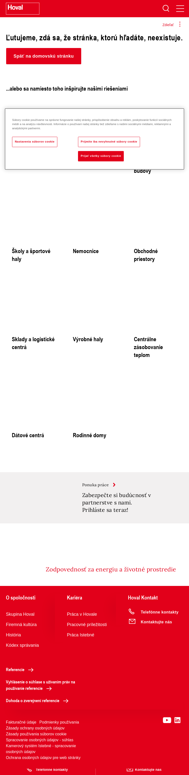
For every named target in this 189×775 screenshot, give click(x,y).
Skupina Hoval (20, 620)
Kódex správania (22, 651)
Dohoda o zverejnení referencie (38, 707)
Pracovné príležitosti (87, 631)
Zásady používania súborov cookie (36, 740)
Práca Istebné (80, 641)
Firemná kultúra (21, 631)
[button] (43, 56)
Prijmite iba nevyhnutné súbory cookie (109, 141)
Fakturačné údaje (21, 729)
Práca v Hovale (82, 620)
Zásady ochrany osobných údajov (35, 734)
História (13, 641)
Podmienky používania (59, 729)
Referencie (21, 676)
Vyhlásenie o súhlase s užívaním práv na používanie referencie (40, 691)
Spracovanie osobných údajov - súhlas (39, 746)
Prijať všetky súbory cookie (101, 156)
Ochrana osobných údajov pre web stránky (43, 764)
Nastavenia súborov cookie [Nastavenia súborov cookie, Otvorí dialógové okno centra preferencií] (35, 141)
